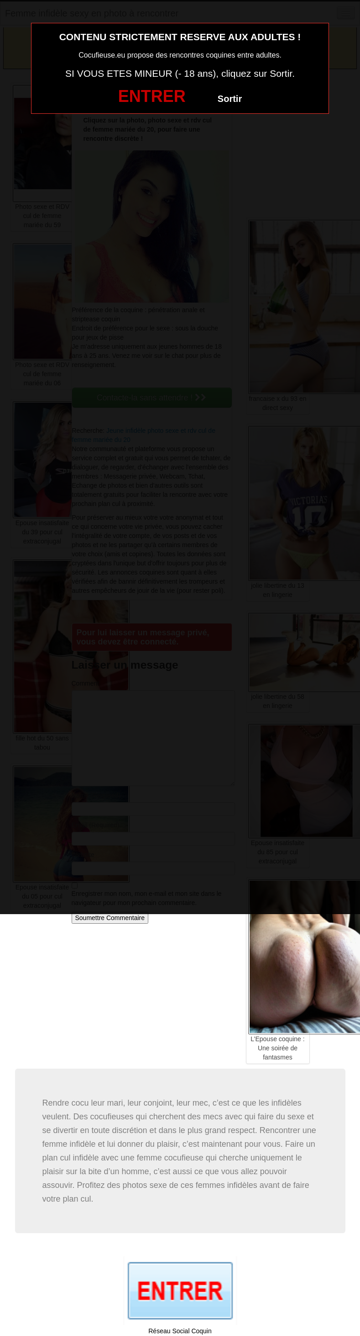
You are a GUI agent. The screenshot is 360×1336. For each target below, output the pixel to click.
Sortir (230, 99)
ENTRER (152, 96)
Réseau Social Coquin (180, 1331)
